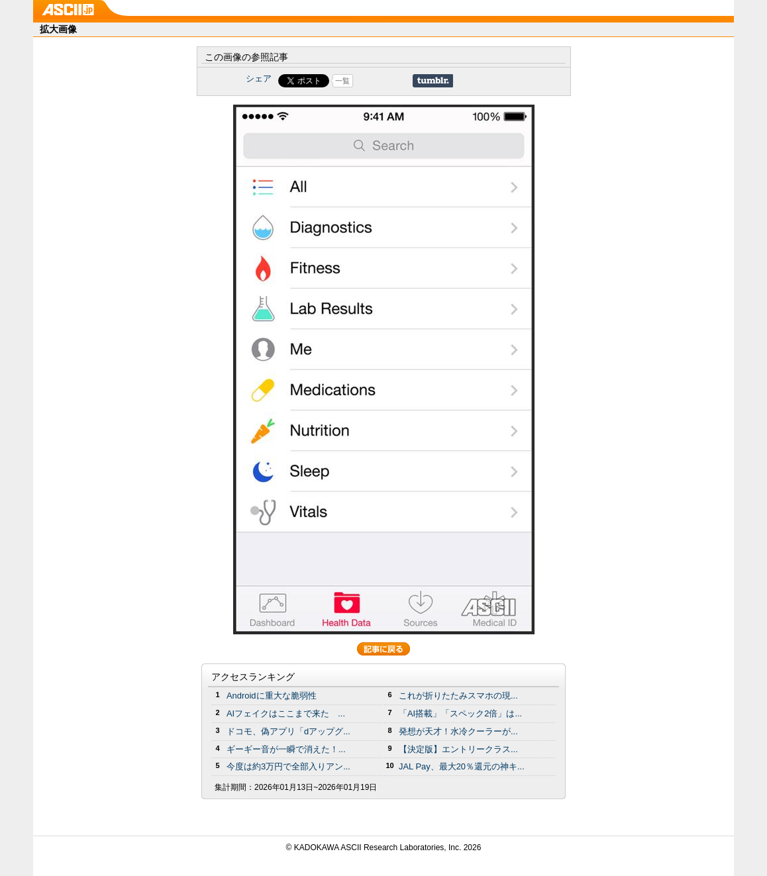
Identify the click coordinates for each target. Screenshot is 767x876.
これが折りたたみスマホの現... (458, 696)
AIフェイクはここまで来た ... (286, 713)
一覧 (342, 81)
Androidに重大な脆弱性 (272, 696)
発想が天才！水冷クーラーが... (458, 731)
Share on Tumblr (433, 80)
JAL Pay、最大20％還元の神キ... (462, 766)
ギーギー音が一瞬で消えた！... (286, 749)
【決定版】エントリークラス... (458, 749)
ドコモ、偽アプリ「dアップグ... (288, 731)
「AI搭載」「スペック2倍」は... (460, 713)
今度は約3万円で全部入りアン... (288, 766)
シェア (259, 78)
